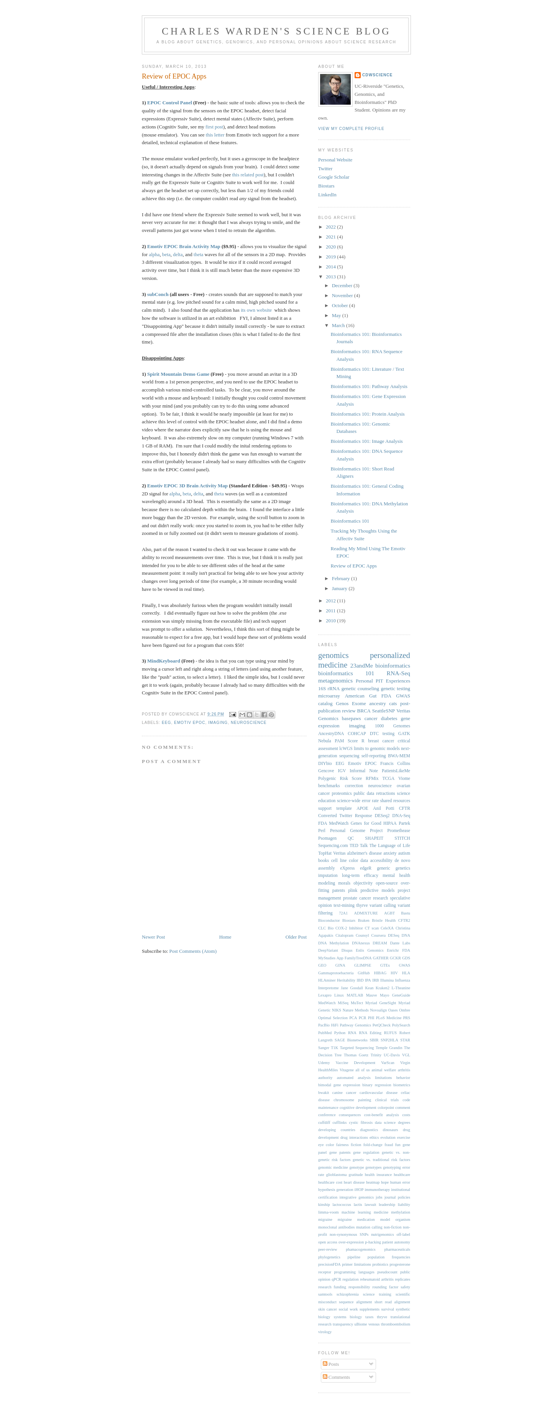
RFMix (372, 778)
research (380, 898)
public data (364, 793)
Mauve (371, 995)
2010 (331, 620)
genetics (403, 868)
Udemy (324, 1063)
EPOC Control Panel (169, 102)
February (341, 578)
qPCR (336, 1279)
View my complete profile (351, 129)
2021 (331, 237)
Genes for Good (366, 823)
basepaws (351, 718)
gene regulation (366, 1152)
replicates (402, 1279)
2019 (331, 257)
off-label (403, 1234)
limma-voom (328, 1212)
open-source (387, 883)
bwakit (323, 1092)
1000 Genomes (392, 726)
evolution (387, 1137)
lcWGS (345, 748)
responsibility (359, 1287)
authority (325, 1078)
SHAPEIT (374, 838)
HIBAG (380, 973)
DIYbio (325, 763)
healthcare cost (330, 1182)
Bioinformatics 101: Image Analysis (366, 441)
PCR (362, 1018)
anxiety (389, 853)
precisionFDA (329, 1264)
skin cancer (327, 1309)
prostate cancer (357, 898)
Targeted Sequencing (357, 1048)
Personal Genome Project (356, 830)
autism (404, 853)
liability (404, 1204)
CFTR (404, 808)
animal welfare (383, 1070)
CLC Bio (326, 928)
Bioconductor (329, 920)
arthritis (404, 1070)
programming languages (354, 1272)
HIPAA (390, 823)
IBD (360, 980)
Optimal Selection (333, 1018)
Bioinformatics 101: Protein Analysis (367, 414)
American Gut (360, 696)
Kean (369, 988)
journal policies (397, 1197)
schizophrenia (348, 1294)
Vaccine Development (355, 1063)
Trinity (376, 1055)
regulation (350, 1279)
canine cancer (344, 1092)
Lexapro (325, 995)
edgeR (365, 868)
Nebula (324, 740)
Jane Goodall (352, 988)
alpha (154, 254)
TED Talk (359, 845)
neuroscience (249, 722)
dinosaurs (390, 1130)
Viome (404, 778)
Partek (404, 823)
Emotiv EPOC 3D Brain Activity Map (187, 485)
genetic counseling (360, 688)
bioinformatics (392, 665)
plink (352, 890)
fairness (342, 1145)
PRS (407, 1018)
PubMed (325, 1033)
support (325, 808)
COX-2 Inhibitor (349, 928)
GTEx (385, 965)
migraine (325, 1219)
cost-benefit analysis (381, 1115)
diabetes (389, 718)
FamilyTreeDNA (358, 958)
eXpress (347, 868)
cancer (371, 718)
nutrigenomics (382, 1234)
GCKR (395, 958)
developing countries (336, 1130)
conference (327, 1115)
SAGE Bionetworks (351, 1040)
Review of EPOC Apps (174, 76)
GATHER (381, 958)
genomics (333, 655)
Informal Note (364, 770)
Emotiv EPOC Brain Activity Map (184, 246)
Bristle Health (384, 920)
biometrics (401, 1085)
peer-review (327, 1249)
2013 (331, 277)
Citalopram (344, 935)
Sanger (323, 1048)
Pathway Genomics (355, 1025)
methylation (400, 1212)
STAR (405, 1040)
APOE (362, 808)
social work (348, 1309)
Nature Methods (356, 1010)
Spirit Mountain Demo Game (178, 374)
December (343, 285)
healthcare (402, 1175)
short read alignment (392, 1302)
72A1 (343, 913)
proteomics (342, 793)
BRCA (364, 711)
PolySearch (401, 1025)
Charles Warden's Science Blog (276, 31)
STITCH (402, 838)
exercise (403, 1137)
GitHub (364, 973)
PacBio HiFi (328, 1025)
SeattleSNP (383, 711)
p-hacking (373, 1242)
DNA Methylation (333, 943)
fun (398, 1145)
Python (339, 1033)
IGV (342, 770)
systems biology (348, 1317)
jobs (379, 1197)
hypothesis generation (335, 1189)
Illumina (387, 980)
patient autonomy (396, 1242)
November (343, 295)
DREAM (380, 943)
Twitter (325, 168)
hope (385, 1182)
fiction (356, 1145)
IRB (375, 980)
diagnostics (369, 1130)
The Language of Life (390, 845)
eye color (326, 1145)
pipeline (354, 1257)
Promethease (398, 830)
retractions (385, 793)
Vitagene (347, 1070)
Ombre (404, 1010)
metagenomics (335, 680)
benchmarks (329, 785)
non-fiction (392, 1227)
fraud (388, 1145)
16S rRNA (329, 688)
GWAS (404, 965)
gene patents (340, 1152)
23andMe (361, 665)
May (337, 315)
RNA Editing (370, 1033)
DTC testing (382, 733)
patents (338, 890)
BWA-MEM (399, 755)
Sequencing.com (333, 845)
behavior (403, 1078)
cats (393, 703)
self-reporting (373, 755)
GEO (322, 965)
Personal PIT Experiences (383, 681)
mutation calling (369, 1227)
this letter (215, 135)
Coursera (378, 935)
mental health (396, 875)
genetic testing (395, 688)
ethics (374, 1137)
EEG (166, 722)
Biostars (326, 186)
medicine (381, 1212)
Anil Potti (383, 808)
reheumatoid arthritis (377, 1279)
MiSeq (343, 1003)
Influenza (402, 980)
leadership (387, 1204)
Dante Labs (400, 943)
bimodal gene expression (339, 1085)
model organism (395, 1219)
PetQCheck (382, 1025)
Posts (331, 1364)
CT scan (372, 928)
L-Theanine (401, 988)
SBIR (374, 1040)
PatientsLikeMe (396, 770)
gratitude (356, 1175)
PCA (353, 1018)
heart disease (354, 1182)
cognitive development (358, 1107)
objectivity (363, 883)
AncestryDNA (331, 733)
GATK (404, 733)
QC (351, 838)
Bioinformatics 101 (349, 521)
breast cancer (381, 740)
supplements (370, 1309)
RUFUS (390, 1033)
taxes (369, 1317)
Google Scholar (333, 177)
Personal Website (335, 160)
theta (198, 254)
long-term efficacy (360, 875)
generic (383, 868)
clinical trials (387, 1100)
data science (385, 1122)
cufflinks (340, 1122)
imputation (328, 875)
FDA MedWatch (333, 823)
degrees (404, 1122)
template (344, 808)
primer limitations (356, 1264)
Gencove (326, 770)
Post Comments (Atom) (193, 951)
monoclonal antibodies (336, 1227)
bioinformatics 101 (346, 673)
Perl (321, 830)
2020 (331, 247)
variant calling (383, 905)
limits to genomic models (377, 748)
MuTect (357, 1003)
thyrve (362, 905)
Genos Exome (351, 703)
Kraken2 (382, 988)
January (340, 588)
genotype (356, 1167)
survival (387, 1309)
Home (225, 937)
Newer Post (153, 937)
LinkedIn (327, 194)
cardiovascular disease (379, 1092)
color (353, 860)
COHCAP (357, 733)
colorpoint (386, 1107)
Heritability (346, 980)
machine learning (356, 1212)
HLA (406, 973)
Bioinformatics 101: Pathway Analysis (368, 386)
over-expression (351, 1242)
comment (402, 1107)
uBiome (361, 1324)
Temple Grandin (389, 1048)
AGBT (389, 913)
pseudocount (387, 1272)
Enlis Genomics (369, 950)
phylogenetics (329, 1257)
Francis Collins (395, 763)
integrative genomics (357, 1197)
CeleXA (387, 928)
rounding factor (385, 1287)
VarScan (387, 1063)
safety (405, 1287)
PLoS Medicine (389, 1018)
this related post (248, 175)
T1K (334, 1048)
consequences (350, 1115)
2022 (331, 227)
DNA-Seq (401, 815)
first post (214, 127)
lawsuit (370, 1204)
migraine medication (356, 1219)
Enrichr (393, 950)
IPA (368, 980)
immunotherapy (377, 1189)
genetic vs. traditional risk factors (381, 1160)
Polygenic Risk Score (340, 778)
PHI (371, 1018)
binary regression (376, 1085)
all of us (362, 1070)
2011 (331, 610)
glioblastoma (336, 1175)
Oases (393, 1010)
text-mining (344, 905)
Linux (339, 995)
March (339, 325)
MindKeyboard (163, 661)
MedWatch (326, 1003)
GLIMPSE (362, 965)
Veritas (339, 853)
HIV (394, 973)
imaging (218, 722)
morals (344, 883)
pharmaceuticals (397, 1249)
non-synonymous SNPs (349, 1234)
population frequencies (389, 1257)
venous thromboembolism (389, 1324)
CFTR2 (404, 920)
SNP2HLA (389, 1040)
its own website (256, 310)
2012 (331, 601)
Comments (336, 1377)
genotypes (373, 1167)
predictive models (378, 890)
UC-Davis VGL (397, 1055)
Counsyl (362, 935)
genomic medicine (333, 1167)
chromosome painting (352, 1100)
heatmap (373, 1182)
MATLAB (355, 995)
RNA (352, 1033)
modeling (326, 883)
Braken (364, 920)
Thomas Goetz (356, 1055)
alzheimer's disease (364, 853)
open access (327, 1242)
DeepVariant (328, 950)
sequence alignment (355, 1302)
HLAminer (327, 980)
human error (400, 1182)
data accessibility (376, 860)
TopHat (325, 853)
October (340, 305)
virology (325, 1332)
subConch (158, 294)
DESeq (393, 935)
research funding (332, 1287)
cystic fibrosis (361, 1122)
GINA (340, 965)
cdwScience (377, 75)
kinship (324, 1204)
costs (406, 1115)
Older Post (296, 937)
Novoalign (378, 1010)
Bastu (405, 913)
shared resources (395, 800)
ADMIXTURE (366, 913)
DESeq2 (382, 815)
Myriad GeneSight (380, 1003)
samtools (325, 1294)
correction (354, 785)
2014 (331, 267)
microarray (329, 696)
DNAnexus (361, 943)
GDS (406, 958)
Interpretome (328, 988)
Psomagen (327, 838)
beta (166, 254)
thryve (382, 1317)
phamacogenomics (360, 1249)
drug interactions (354, 1137)
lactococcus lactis (347, 1204)
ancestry (377, 703)
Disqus (347, 950)
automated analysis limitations (364, 1078)
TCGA (388, 778)
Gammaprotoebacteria (335, 973)
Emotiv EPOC (189, 722)
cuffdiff (324, 1122)
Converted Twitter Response (345, 815)
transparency (343, 1324)
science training (377, 1294)
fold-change (373, 1145)
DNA (405, 935)
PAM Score (346, 740)
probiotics (380, 1264)
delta (177, 254)
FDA (386, 696)
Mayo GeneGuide (395, 995)
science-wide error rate (358, 800)
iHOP (359, 1189)
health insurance (378, 1175)
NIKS (336, 1010)
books (323, 860)
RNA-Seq (398, 673)
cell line (339, 860)
